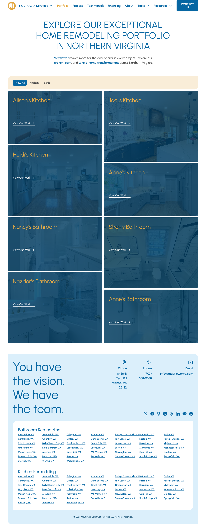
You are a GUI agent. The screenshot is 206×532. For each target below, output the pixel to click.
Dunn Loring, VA (99, 438)
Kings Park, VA (25, 447)
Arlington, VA (74, 434)
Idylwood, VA (171, 443)
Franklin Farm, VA (76, 443)
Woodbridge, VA (75, 460)
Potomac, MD (49, 456)
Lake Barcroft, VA (51, 447)
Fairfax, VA (145, 438)
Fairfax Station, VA (174, 438)
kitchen (58, 63)
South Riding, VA (148, 456)
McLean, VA (48, 452)
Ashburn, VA (97, 434)
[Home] (22, 6)
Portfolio (63, 6)
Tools (143, 6)
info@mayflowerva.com (176, 373)
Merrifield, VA (74, 452)
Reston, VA (72, 456)
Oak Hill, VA (145, 452)
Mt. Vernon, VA (99, 452)
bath (68, 63)
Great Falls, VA (99, 443)
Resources (163, 6)
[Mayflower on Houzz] (178, 414)
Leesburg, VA (98, 447)
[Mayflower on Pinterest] (191, 414)
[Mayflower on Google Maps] (159, 414)
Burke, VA (169, 434)
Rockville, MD (98, 456)
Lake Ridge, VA (75, 447)
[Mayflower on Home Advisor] (185, 414)
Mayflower (61, 58)
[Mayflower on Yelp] (171, 414)
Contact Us (187, 6)
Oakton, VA (170, 452)
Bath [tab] (47, 82)
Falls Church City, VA (53, 443)
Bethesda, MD (146, 434)
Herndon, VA (146, 443)
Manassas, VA (146, 447)
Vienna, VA (48, 460)
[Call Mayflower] (143, 363)
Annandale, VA (50, 434)
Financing (114, 6)
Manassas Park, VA (174, 447)
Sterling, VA (24, 460)
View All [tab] (20, 82)
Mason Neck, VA (27, 452)
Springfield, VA (172, 456)
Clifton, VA (72, 438)
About (129, 6)
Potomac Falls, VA (27, 456)
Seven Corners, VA (125, 456)
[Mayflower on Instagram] (165, 414)
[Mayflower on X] (146, 414)
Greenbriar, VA (123, 443)
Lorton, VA (120, 447)
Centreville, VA (26, 438)
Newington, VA (123, 452)
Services (44, 6)
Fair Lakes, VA (122, 438)
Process (78, 6)
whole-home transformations (99, 63)
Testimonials (95, 6)
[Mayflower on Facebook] (152, 414)
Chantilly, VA (49, 438)
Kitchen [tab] (34, 82)
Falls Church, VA (26, 443)
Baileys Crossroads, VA (127, 434)
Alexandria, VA (26, 434)
